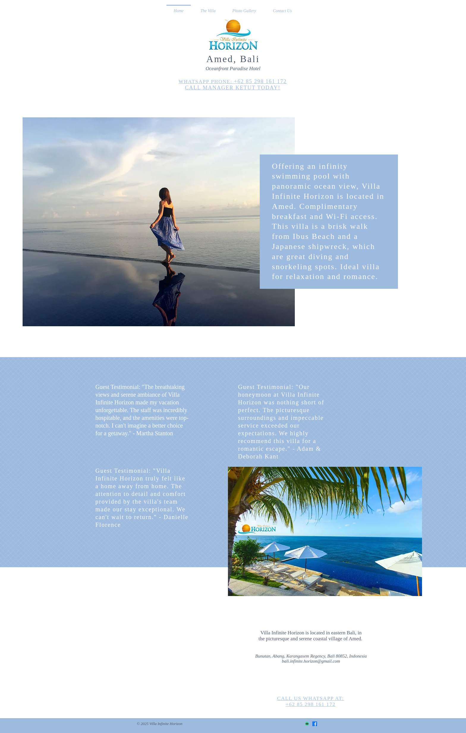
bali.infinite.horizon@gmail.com (311, 661)
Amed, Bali (233, 58)
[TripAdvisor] (307, 723)
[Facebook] (314, 723)
